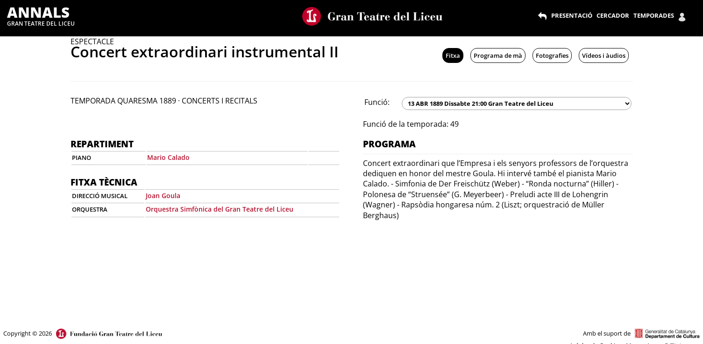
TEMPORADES (653, 15)
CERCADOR (612, 15)
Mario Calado (168, 157)
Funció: (377, 102)
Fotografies (552, 55)
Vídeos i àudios (603, 55)
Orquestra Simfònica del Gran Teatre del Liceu (219, 209)
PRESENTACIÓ (571, 15)
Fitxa (453, 55)
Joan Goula (163, 195)
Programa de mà (498, 55)
